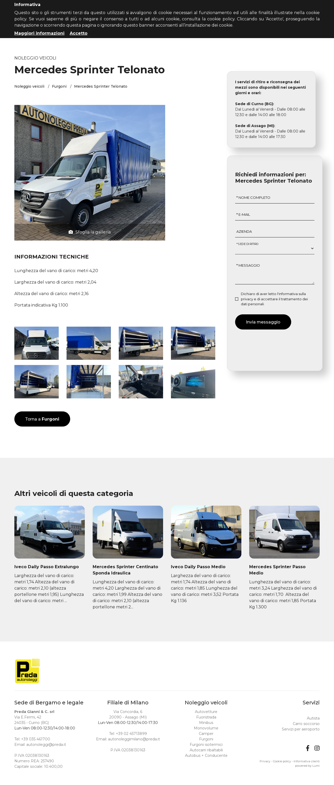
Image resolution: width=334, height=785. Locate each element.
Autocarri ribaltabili (206, 750)
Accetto (78, 33)
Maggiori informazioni (39, 33)
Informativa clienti (307, 761)
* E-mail (243, 215)
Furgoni (59, 87)
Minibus (206, 722)
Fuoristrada (206, 717)
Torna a (42, 419)
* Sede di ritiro (247, 244)
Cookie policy (282, 761)
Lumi (316, 766)
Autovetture (206, 711)
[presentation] (274, 345)
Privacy (265, 761)
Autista (313, 718)
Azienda (244, 232)
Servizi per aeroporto (301, 729)
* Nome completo (253, 198)
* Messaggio (248, 266)
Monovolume (206, 728)
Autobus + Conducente (206, 755)
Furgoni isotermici (206, 744)
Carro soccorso (306, 723)
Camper (206, 733)
